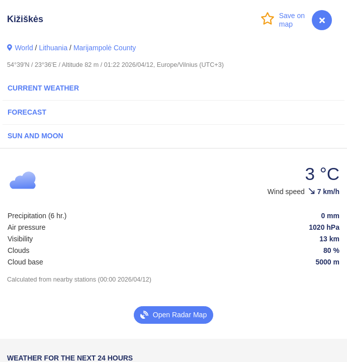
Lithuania (53, 48)
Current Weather (43, 88)
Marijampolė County (104, 48)
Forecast (27, 112)
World (24, 48)
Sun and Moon (35, 136)
